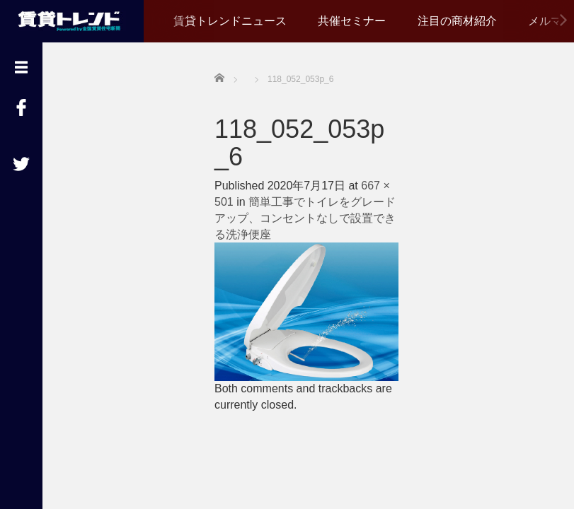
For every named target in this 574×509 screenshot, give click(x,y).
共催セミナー (352, 21)
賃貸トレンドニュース (230, 21)
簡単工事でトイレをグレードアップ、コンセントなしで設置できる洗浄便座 (305, 218)
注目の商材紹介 (457, 21)
